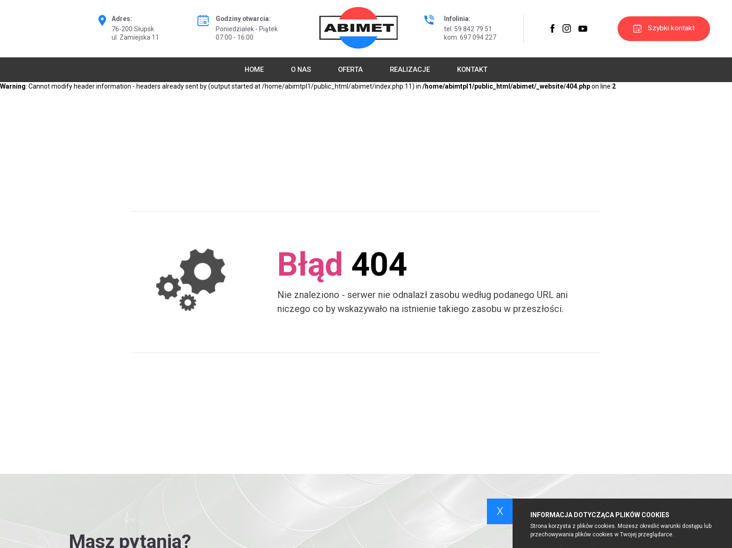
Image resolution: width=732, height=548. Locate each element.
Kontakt (472, 69)
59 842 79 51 (473, 29)
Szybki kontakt (664, 28)
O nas (301, 69)
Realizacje (410, 69)
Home (254, 69)
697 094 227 (478, 37)
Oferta (350, 69)
